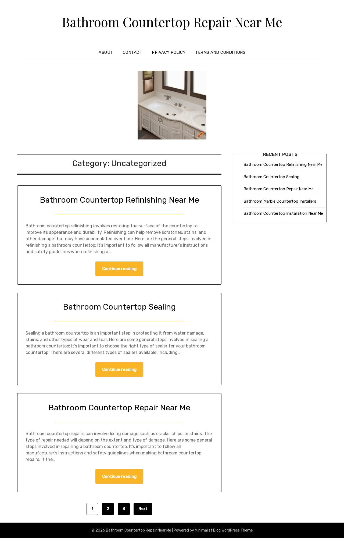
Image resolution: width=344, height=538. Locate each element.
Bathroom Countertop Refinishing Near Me (119, 200)
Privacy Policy (168, 52)
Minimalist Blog (208, 530)
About (106, 52)
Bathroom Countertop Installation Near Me (283, 213)
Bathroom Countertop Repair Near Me (172, 21)
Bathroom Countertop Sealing (119, 307)
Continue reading (119, 268)
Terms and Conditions (220, 52)
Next (142, 509)
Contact (132, 52)
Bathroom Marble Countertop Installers (279, 201)
